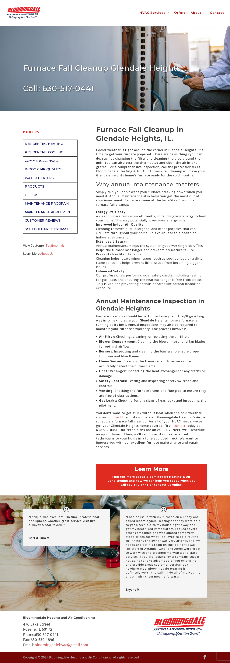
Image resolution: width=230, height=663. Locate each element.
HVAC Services (153, 13)
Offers (180, 13)
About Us (46, 254)
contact (179, 426)
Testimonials (55, 245)
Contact (217, 13)
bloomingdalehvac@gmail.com (61, 644)
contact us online (168, 484)
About (196, 13)
